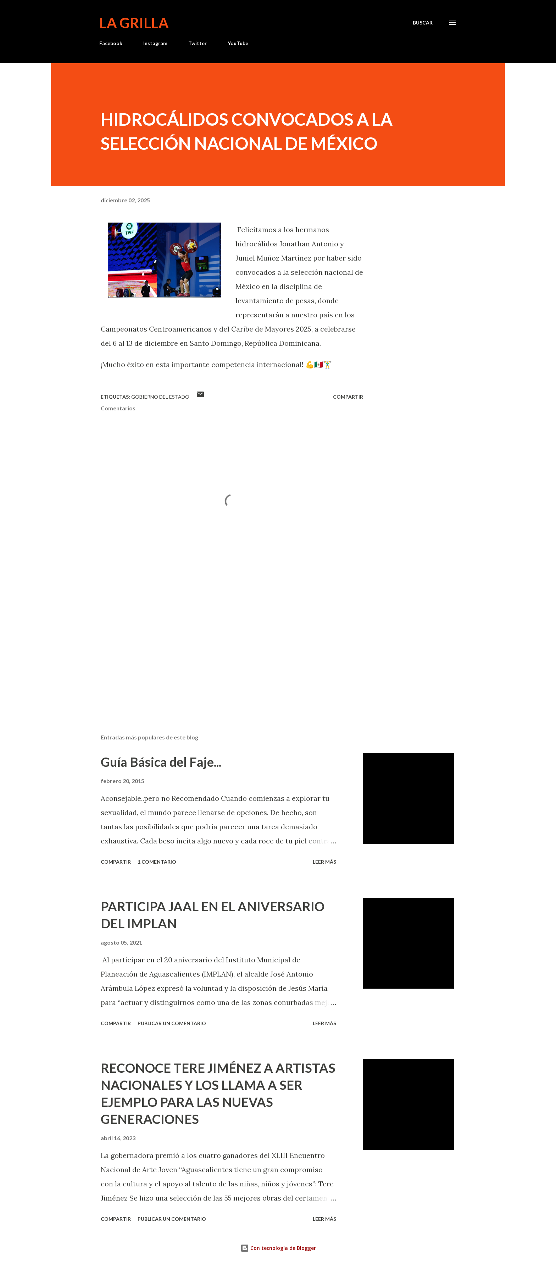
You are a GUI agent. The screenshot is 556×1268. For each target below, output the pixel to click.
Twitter (197, 43)
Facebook (110, 43)
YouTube (238, 43)
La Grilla (133, 22)
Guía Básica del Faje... (161, 762)
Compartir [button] (348, 397)
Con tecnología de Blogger (278, 1248)
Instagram (155, 43)
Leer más (324, 862)
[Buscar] (423, 23)
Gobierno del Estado (160, 397)
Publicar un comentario (172, 1023)
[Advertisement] (220, 645)
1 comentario (157, 862)
